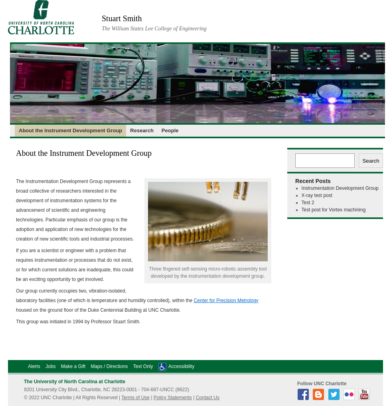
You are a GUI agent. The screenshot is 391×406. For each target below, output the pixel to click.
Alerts (34, 366)
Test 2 (308, 202)
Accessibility (181, 366)
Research (142, 130)
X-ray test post (317, 195)
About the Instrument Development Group (70, 130)
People (170, 130)
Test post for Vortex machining (334, 210)
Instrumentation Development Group (340, 188)
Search (370, 161)
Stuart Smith (122, 18)
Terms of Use (135, 397)
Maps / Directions (109, 366)
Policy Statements (173, 397)
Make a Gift (73, 366)
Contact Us (207, 397)
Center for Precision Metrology (226, 300)
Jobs (50, 366)
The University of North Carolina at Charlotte (74, 381)
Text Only (143, 366)
